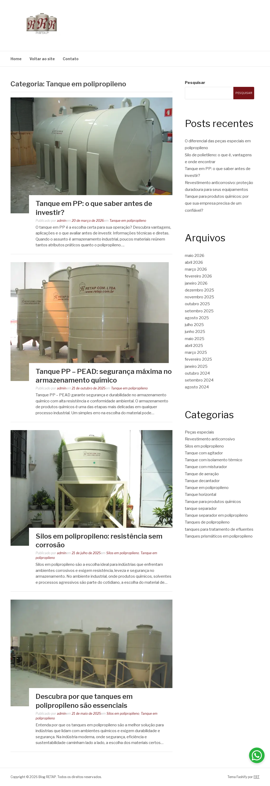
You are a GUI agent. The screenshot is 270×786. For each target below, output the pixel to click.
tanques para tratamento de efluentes (219, 529)
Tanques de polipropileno (207, 522)
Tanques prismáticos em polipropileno (219, 536)
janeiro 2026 (196, 283)
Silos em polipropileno (122, 553)
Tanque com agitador (204, 453)
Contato (71, 59)
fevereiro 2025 (198, 359)
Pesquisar (195, 82)
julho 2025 (194, 324)
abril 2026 (194, 262)
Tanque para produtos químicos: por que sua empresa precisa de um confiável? (217, 203)
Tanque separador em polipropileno (216, 515)
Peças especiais (199, 432)
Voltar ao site (42, 59)
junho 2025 (195, 331)
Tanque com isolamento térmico (213, 460)
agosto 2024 (197, 387)
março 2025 (196, 352)
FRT (256, 777)
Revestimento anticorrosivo (210, 439)
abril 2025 (194, 345)
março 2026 (196, 269)
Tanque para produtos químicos (213, 501)
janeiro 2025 (196, 366)
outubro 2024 (197, 373)
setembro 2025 (199, 311)
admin (61, 221)
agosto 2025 (197, 318)
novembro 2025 (199, 297)
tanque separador (201, 508)
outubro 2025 (197, 304)
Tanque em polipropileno (127, 221)
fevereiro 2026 (198, 276)
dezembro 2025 (199, 290)
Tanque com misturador (206, 466)
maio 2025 (194, 338)
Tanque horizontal (200, 494)
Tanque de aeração (202, 474)
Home (16, 59)
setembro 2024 (199, 380)
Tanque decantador (202, 480)
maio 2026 (194, 255)
